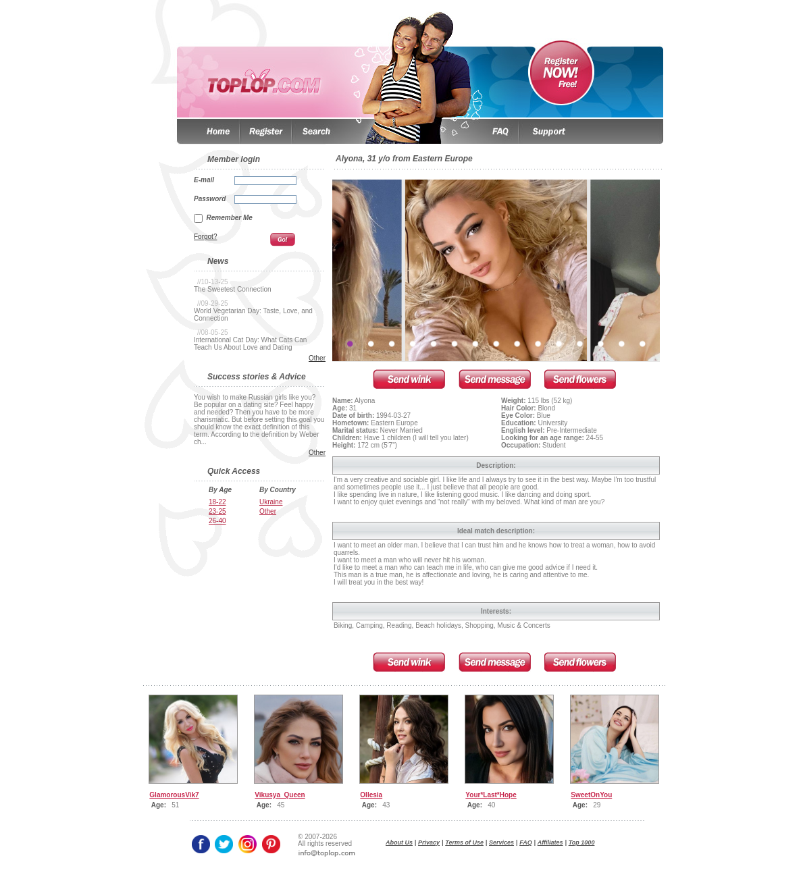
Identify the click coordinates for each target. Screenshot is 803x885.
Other (317, 358)
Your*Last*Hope (490, 795)
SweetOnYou (591, 795)
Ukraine (270, 502)
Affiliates (550, 842)
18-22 (217, 502)
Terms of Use (464, 842)
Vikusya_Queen (280, 795)
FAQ (525, 842)
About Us (399, 842)
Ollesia (371, 795)
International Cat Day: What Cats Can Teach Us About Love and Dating (250, 343)
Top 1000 (582, 842)
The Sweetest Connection (232, 289)
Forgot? (205, 236)
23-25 (217, 511)
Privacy (429, 842)
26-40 (217, 521)
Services (501, 842)
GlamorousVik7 (174, 795)
